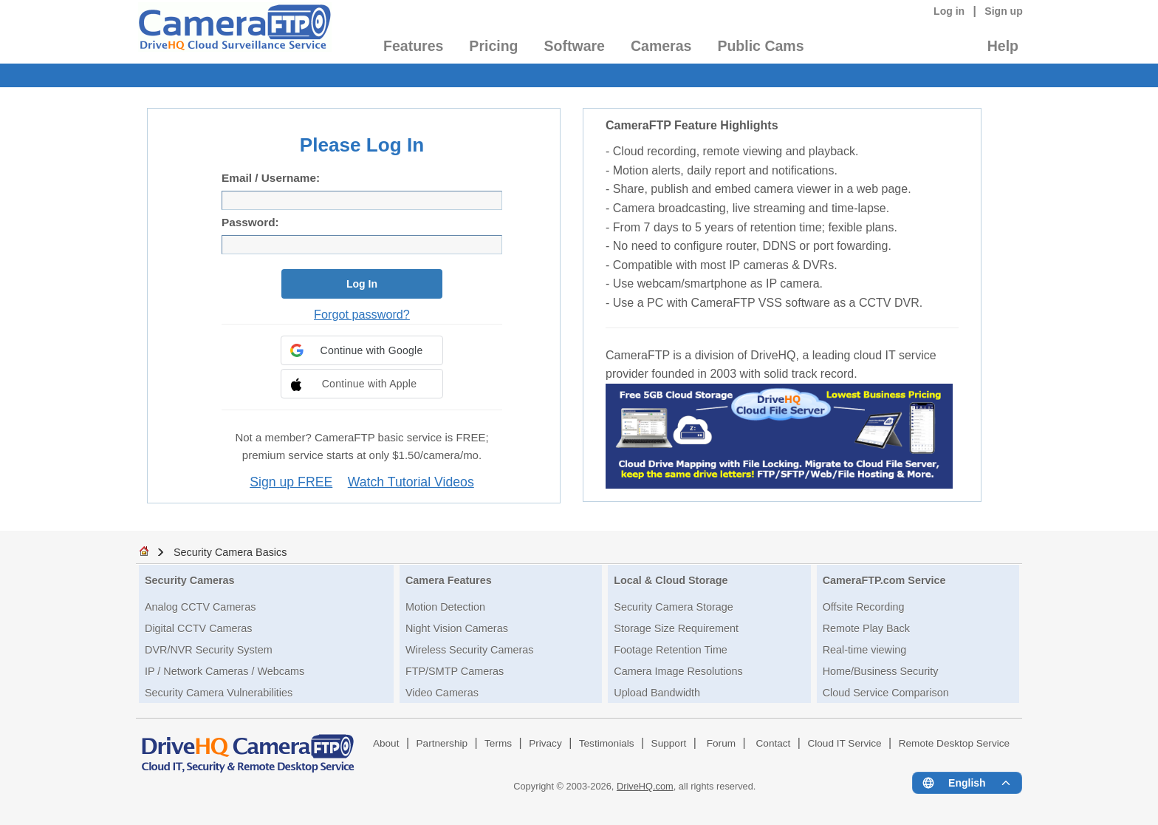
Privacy (545, 743)
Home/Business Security (881, 671)
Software (574, 46)
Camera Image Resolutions (678, 671)
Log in (949, 11)
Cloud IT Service (844, 743)
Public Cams (760, 46)
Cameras (661, 46)
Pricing (493, 46)
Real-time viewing (865, 650)
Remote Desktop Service (954, 743)
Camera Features (448, 580)
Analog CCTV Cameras (200, 607)
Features (413, 46)
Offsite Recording (864, 607)
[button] (362, 350)
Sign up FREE (291, 482)
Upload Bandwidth (657, 693)
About (386, 743)
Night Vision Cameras (456, 628)
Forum (721, 743)
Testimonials (606, 743)
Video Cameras (442, 693)
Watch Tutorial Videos (411, 482)
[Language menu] (967, 783)
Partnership (442, 743)
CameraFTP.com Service (884, 580)
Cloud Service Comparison (886, 693)
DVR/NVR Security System (209, 650)
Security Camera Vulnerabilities (218, 693)
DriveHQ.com (645, 786)
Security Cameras (190, 580)
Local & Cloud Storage (670, 580)
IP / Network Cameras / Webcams (224, 671)
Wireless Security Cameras (469, 650)
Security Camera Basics (230, 552)
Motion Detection (445, 607)
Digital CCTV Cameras (199, 628)
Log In (361, 284)
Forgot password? (362, 314)
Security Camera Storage (673, 607)
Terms (498, 743)
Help (1002, 46)
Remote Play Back (866, 628)
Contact (773, 743)
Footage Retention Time (670, 650)
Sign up (1003, 11)
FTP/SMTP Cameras (454, 671)
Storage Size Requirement (676, 628)
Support (669, 743)
